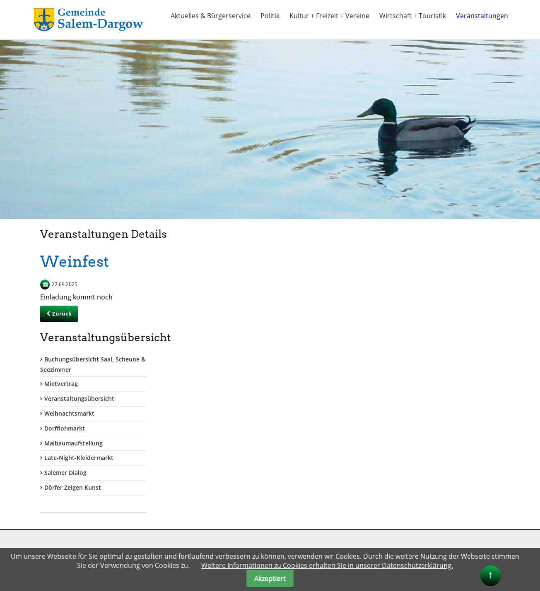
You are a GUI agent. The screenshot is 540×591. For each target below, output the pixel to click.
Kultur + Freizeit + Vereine (329, 15)
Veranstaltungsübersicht (433, 295)
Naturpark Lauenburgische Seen (321, 546)
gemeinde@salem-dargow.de (64, 509)
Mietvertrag (415, 281)
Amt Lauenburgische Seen (312, 474)
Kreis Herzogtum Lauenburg (315, 483)
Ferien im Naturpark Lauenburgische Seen (335, 515)
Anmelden (167, 542)
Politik (270, 15)
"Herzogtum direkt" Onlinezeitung (323, 537)
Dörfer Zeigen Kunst (426, 384)
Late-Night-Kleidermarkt (433, 355)
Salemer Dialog (419, 369)
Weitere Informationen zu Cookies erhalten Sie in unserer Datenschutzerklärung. (327, 565)
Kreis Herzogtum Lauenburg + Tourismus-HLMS (334, 494)
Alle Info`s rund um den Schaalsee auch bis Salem (337, 526)
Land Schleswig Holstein (309, 506)
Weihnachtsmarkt (423, 310)
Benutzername (169, 462)
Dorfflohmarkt (418, 325)
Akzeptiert (270, 578)
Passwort (161, 496)
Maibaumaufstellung (427, 340)
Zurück (62, 313)
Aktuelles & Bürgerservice (211, 15)
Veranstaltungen (482, 15)
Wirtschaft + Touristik (412, 15)
